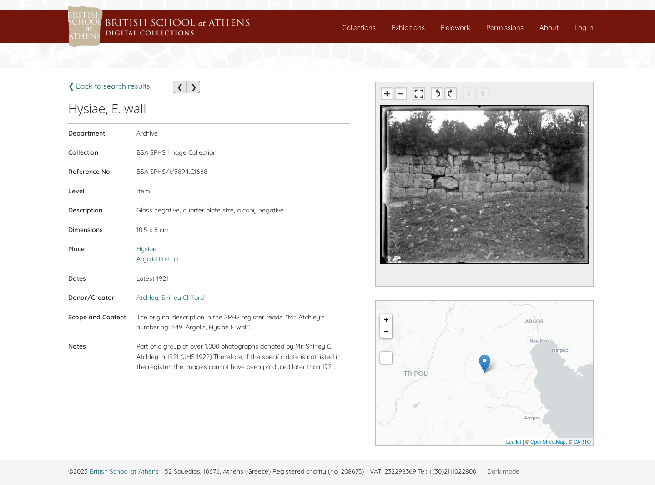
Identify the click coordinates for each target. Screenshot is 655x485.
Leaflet (513, 442)
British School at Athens (124, 471)
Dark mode (503, 471)
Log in (584, 27)
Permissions (505, 27)
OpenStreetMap (548, 442)
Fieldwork (455, 27)
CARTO (582, 442)
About (549, 27)
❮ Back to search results (109, 86)
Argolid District (157, 259)
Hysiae (146, 249)
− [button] (386, 332)
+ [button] (386, 320)
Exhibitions (408, 27)
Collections (359, 27)
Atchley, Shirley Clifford (170, 297)
